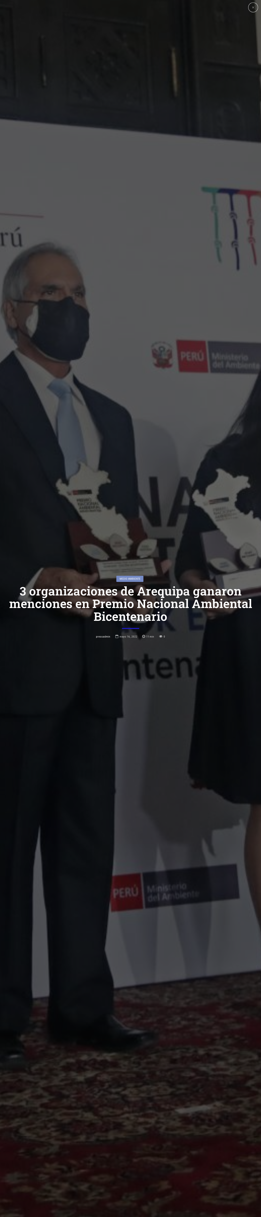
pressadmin (103, 636)
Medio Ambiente (130, 578)
